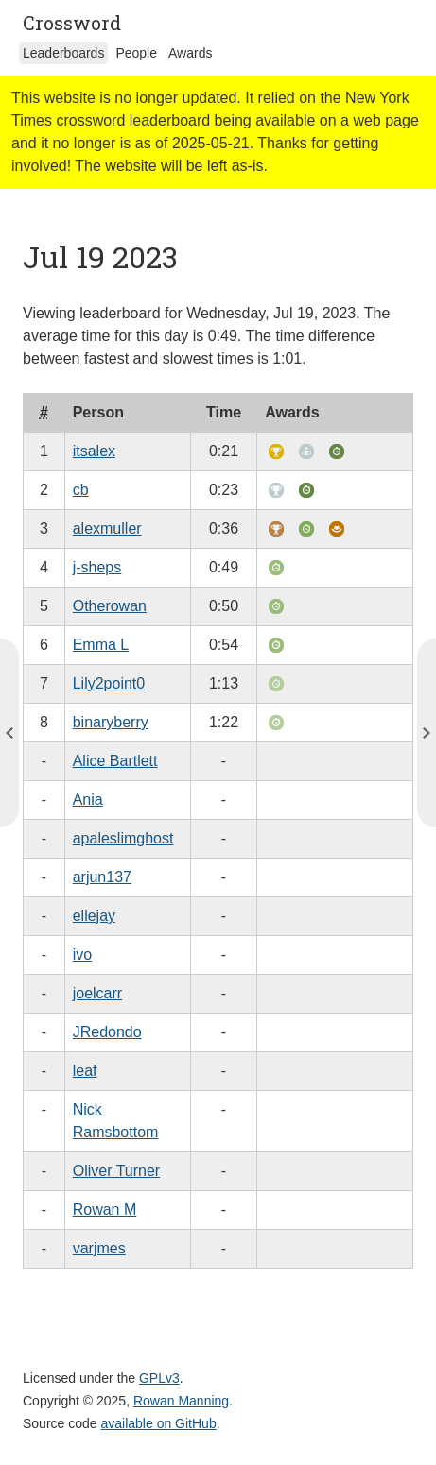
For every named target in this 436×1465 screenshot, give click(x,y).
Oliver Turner (116, 1171)
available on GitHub (159, 1423)
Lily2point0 (109, 683)
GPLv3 (159, 1378)
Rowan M (105, 1209)
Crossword (72, 22)
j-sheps (97, 567)
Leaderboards (63, 52)
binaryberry (110, 722)
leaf (85, 1071)
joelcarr (97, 993)
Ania (88, 800)
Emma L (101, 645)
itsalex (94, 451)
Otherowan (110, 606)
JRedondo (107, 1032)
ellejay (94, 916)
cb (81, 490)
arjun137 (102, 877)
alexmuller (107, 528)
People (136, 52)
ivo (82, 954)
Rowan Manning (181, 1400)
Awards (190, 52)
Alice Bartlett (115, 761)
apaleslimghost (123, 838)
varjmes (99, 1248)
